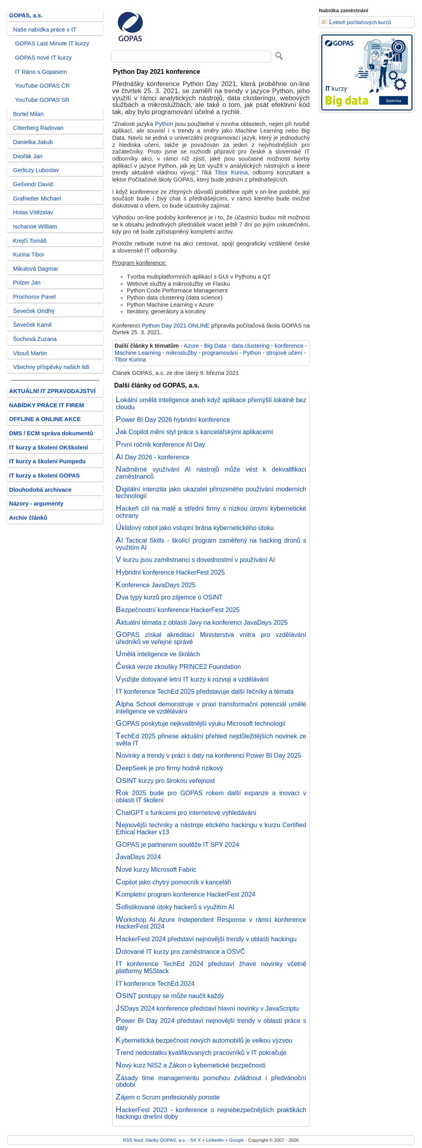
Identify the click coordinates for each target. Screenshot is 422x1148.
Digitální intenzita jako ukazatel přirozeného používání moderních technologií (211, 492)
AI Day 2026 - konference (153, 457)
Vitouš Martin (30, 353)
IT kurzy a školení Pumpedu (47, 461)
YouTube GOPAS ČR (42, 85)
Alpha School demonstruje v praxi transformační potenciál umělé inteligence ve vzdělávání (211, 707)
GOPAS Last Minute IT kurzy (52, 43)
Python (164, 124)
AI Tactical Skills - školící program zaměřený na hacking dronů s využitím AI (211, 544)
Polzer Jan (27, 282)
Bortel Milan (28, 114)
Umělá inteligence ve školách (158, 653)
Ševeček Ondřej (34, 311)
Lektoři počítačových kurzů (360, 22)
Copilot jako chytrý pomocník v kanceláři (173, 882)
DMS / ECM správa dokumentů (51, 433)
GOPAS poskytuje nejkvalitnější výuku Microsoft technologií (201, 723)
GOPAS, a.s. (26, 15)
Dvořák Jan (27, 156)
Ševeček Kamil (32, 325)
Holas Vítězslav (33, 212)
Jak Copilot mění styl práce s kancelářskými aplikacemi (194, 431)
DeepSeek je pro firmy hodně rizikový (169, 768)
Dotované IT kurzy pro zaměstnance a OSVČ (180, 951)
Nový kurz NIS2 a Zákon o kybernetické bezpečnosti (191, 1065)
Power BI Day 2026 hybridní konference (173, 419)
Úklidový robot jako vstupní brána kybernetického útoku (195, 527)
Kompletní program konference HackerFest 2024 (185, 894)
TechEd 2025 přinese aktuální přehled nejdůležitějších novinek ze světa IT (211, 739)
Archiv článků (28, 518)
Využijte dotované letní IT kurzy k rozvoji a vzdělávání (192, 679)
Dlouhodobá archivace (40, 490)
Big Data (215, 346)
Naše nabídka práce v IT (44, 29)
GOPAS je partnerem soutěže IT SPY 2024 (177, 844)
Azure (191, 346)
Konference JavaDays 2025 (156, 584)
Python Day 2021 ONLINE (176, 325)
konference (289, 346)
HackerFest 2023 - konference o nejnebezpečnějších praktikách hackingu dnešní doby (211, 1113)
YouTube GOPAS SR (42, 100)
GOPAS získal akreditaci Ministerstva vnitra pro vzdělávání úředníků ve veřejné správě (211, 638)
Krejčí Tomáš (30, 241)
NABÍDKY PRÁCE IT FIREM (46, 405)
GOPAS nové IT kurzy (43, 57)
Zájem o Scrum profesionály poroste (168, 1097)
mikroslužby (181, 353)
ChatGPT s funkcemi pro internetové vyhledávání (186, 812)
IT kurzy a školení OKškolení (48, 447)
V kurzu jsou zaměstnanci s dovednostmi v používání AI (195, 559)
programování (220, 353)
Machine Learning (138, 353)
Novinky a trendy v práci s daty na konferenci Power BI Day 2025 (208, 755)
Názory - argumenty (36, 503)
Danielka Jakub (33, 142)
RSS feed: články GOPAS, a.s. (154, 1139)
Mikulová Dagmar (35, 269)
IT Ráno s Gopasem (41, 72)
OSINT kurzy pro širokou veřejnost (165, 780)
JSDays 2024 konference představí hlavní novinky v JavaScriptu (207, 1008)
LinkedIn (214, 1139)
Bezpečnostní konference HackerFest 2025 (178, 609)
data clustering (250, 346)
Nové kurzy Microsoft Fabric (156, 869)
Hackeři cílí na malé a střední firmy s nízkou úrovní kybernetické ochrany (211, 512)
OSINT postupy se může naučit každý (170, 995)
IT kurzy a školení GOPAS (44, 475)
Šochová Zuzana (35, 339)
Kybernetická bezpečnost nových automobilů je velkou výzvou (204, 1040)
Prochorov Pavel (34, 297)
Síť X (195, 1139)
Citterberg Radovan (38, 128)
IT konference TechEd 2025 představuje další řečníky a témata (205, 691)
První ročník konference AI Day (160, 444)
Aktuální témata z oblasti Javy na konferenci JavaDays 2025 (202, 622)
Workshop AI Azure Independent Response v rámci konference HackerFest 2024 (211, 923)
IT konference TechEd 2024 (155, 983)
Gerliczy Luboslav (36, 170)
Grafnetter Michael (37, 198)
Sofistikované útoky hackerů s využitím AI (175, 906)
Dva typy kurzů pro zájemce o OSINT (169, 597)
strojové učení (284, 353)
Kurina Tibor (28, 254)
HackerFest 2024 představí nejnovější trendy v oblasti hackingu (206, 938)
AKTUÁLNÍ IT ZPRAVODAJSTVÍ (52, 391)
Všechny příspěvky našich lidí (51, 367)
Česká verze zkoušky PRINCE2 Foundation (178, 666)
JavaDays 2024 (138, 856)
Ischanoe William (35, 226)
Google (236, 1139)
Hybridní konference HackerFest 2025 (170, 572)
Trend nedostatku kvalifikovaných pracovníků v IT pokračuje (201, 1052)
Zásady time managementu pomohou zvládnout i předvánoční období (211, 1081)
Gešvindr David (33, 184)
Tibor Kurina (231, 172)
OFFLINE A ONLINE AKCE (45, 419)
